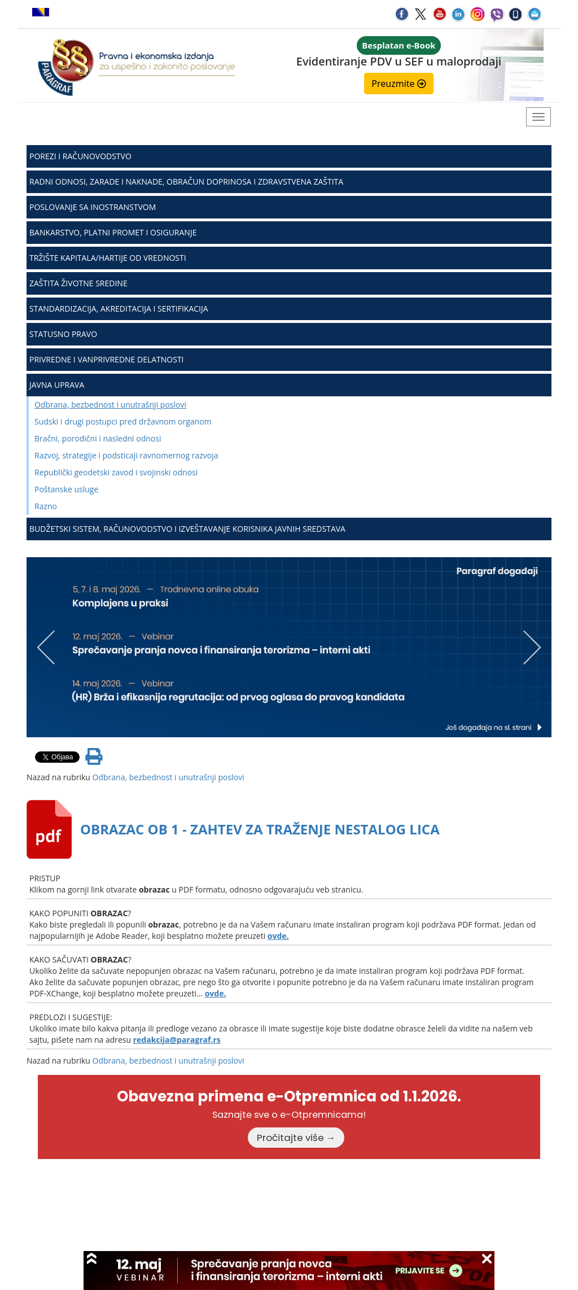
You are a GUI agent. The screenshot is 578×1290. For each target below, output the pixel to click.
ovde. (278, 935)
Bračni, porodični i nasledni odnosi (97, 438)
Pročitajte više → (296, 1137)
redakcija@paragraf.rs (177, 1039)
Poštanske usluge (66, 489)
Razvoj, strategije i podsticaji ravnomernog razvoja (126, 455)
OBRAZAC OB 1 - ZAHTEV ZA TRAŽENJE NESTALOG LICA (260, 829)
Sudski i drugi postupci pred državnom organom (123, 421)
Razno (45, 506)
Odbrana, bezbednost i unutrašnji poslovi (110, 404)
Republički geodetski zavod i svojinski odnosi (116, 472)
